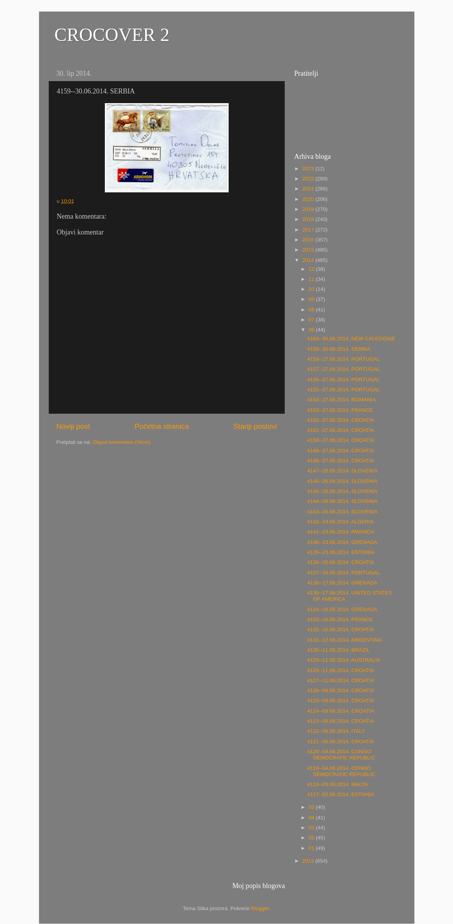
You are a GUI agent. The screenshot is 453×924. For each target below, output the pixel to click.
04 (312, 817)
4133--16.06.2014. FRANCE (340, 619)
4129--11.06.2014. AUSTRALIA (343, 660)
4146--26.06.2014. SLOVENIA (342, 481)
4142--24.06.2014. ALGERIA (340, 522)
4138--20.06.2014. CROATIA (340, 562)
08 (312, 310)
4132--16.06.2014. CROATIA (340, 629)
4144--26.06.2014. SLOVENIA (342, 501)
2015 (308, 250)
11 (312, 279)
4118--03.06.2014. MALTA (337, 784)
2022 (308, 179)
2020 (308, 199)
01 (312, 848)
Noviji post (73, 426)
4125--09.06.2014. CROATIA (340, 700)
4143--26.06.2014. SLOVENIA (342, 512)
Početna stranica (162, 426)
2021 (308, 189)
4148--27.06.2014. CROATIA (340, 461)
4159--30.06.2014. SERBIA (339, 349)
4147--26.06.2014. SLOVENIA (342, 471)
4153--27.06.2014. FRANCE (340, 410)
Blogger (260, 908)
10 (312, 289)
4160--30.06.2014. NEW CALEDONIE (351, 338)
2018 (308, 219)
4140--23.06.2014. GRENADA (342, 542)
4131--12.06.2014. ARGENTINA (344, 640)
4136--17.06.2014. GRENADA (342, 583)
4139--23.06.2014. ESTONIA (340, 552)
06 (312, 330)
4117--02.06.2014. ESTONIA (340, 794)
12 (312, 269)
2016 (308, 240)
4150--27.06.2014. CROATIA (340, 440)
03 (312, 828)
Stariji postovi (255, 426)
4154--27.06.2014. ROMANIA (341, 400)
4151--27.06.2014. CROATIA (340, 430)
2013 (308, 861)
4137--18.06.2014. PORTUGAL (343, 573)
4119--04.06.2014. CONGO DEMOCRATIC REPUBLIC (341, 771)
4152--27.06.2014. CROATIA (340, 420)
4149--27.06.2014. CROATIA (340, 451)
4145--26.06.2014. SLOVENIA (342, 491)
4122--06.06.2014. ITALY (336, 731)
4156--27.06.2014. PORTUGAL (343, 379)
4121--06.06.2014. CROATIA (340, 741)
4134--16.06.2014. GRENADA (342, 609)
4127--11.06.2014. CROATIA (340, 680)
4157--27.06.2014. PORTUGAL (343, 369)
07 (312, 320)
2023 (308, 169)
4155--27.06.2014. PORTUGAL (343, 389)
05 (312, 807)
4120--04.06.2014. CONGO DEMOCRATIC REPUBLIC (341, 755)
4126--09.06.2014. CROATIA (340, 690)
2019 (308, 209)
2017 (308, 230)
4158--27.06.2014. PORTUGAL (343, 359)
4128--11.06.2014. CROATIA (340, 670)
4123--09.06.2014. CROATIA (340, 721)
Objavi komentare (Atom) (121, 442)
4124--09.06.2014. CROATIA (340, 711)
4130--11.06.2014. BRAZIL (338, 650)
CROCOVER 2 (112, 34)
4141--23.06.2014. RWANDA (340, 532)
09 (312, 299)
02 (312, 838)
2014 (308, 260)
